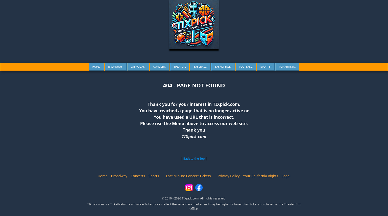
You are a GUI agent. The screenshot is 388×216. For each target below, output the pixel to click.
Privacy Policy (229, 176)
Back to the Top (194, 159)
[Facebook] (199, 187)
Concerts (138, 176)
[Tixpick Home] (194, 24)
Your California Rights (260, 176)
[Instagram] (189, 187)
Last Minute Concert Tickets (188, 176)
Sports (153, 176)
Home (103, 176)
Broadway (119, 176)
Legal (286, 176)
